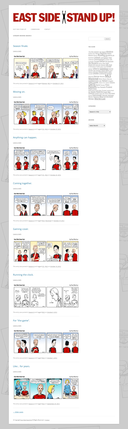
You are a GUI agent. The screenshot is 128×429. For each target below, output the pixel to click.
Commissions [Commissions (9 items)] (99, 59)
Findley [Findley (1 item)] (98, 66)
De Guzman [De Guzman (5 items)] (109, 61)
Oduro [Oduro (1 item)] (101, 82)
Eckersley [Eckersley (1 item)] (98, 65)
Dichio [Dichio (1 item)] (100, 63)
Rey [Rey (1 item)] (89, 92)
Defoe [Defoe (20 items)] (102, 61)
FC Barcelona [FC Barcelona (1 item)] (92, 66)
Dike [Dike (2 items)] (104, 63)
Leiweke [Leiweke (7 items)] (96, 73)
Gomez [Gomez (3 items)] (111, 69)
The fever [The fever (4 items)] (111, 93)
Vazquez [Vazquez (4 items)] (111, 95)
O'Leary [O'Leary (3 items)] (110, 81)
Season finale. (20, 46)
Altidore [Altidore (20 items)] (109, 51)
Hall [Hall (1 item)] (94, 70)
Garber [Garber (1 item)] (90, 69)
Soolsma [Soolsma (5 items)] (91, 93)
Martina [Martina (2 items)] (102, 76)
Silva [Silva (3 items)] (109, 92)
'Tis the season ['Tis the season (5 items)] (93, 52)
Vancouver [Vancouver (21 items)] (97, 95)
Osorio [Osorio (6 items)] (112, 82)
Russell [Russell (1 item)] (105, 92)
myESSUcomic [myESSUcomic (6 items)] (93, 81)
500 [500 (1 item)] (100, 52)
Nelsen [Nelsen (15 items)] (105, 80)
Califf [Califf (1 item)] (102, 57)
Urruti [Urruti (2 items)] (90, 95)
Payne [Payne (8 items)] (98, 85)
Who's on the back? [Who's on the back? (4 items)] (106, 97)
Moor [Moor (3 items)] (100, 79)
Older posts (18, 412)
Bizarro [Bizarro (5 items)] (91, 55)
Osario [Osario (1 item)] (107, 82)
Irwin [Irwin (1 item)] (111, 70)
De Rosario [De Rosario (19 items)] (93, 63)
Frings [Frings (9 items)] (108, 66)
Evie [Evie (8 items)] (110, 65)
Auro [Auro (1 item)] (93, 53)
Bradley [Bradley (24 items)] (101, 55)
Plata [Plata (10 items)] (107, 85)
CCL (43, 129)
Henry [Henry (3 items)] (107, 70)
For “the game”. (21, 320)
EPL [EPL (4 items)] (107, 65)
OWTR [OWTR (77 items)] (91, 84)
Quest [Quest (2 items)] (95, 89)
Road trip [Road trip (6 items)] (99, 92)
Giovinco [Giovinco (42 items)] (104, 68)
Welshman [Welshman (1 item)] (96, 97)
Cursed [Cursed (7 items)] (96, 61)
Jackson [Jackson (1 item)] (90, 72)
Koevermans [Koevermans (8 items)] (103, 72)
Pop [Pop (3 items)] (98, 87)
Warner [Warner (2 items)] (90, 97)
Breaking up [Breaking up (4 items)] (110, 55)
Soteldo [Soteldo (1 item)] (97, 93)
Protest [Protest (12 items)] (109, 87)
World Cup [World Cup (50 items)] (99, 98)
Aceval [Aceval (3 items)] (104, 52)
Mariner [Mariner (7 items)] (96, 76)
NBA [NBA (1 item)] (100, 81)
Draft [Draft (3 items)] (107, 63)
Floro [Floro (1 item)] (102, 66)
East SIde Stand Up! (19, 29)
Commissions (35, 29)
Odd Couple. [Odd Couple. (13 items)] (93, 82)
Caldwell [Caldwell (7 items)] (97, 57)
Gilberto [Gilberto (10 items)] (96, 68)
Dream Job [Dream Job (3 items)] (91, 65)
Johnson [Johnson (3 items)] (95, 72)
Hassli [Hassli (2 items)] (103, 70)
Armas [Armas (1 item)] (90, 53)
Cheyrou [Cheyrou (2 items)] (90, 59)
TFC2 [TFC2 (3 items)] (106, 93)
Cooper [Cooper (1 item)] (107, 59)
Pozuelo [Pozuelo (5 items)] (103, 87)
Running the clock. (23, 274)
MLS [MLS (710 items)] (108, 76)
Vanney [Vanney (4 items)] (104, 95)
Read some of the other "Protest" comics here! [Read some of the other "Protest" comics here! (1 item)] (101, 90)
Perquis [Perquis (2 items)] (102, 85)
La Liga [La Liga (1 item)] (90, 73)
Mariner (44, 83)
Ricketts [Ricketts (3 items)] (93, 92)
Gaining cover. (21, 229)
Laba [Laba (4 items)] (110, 72)
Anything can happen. (25, 137)
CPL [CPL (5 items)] (111, 59)
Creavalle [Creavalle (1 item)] (91, 61)
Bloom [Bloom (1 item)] (96, 55)
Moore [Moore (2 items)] (105, 79)
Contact (47, 29)
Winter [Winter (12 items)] (91, 98)
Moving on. (19, 91)
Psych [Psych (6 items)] (90, 89)
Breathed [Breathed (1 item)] (91, 57)
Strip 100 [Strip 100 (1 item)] (101, 93)
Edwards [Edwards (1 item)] (103, 65)
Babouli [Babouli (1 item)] (98, 53)
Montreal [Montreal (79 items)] (93, 78)
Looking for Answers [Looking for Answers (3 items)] (105, 73)
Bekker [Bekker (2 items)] (109, 53)
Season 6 (31, 83)
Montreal (48, 221)
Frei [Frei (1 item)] (105, 66)
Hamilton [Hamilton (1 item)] (98, 70)
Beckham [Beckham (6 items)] (103, 53)
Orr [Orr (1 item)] (104, 82)
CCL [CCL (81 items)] (106, 57)
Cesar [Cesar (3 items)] (110, 57)
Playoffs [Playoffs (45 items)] (92, 86)
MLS (49, 83)
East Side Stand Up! (26, 420)
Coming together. (22, 183)
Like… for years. (21, 366)
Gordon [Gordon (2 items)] (90, 70)
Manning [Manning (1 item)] (90, 76)
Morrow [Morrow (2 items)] (109, 79)
